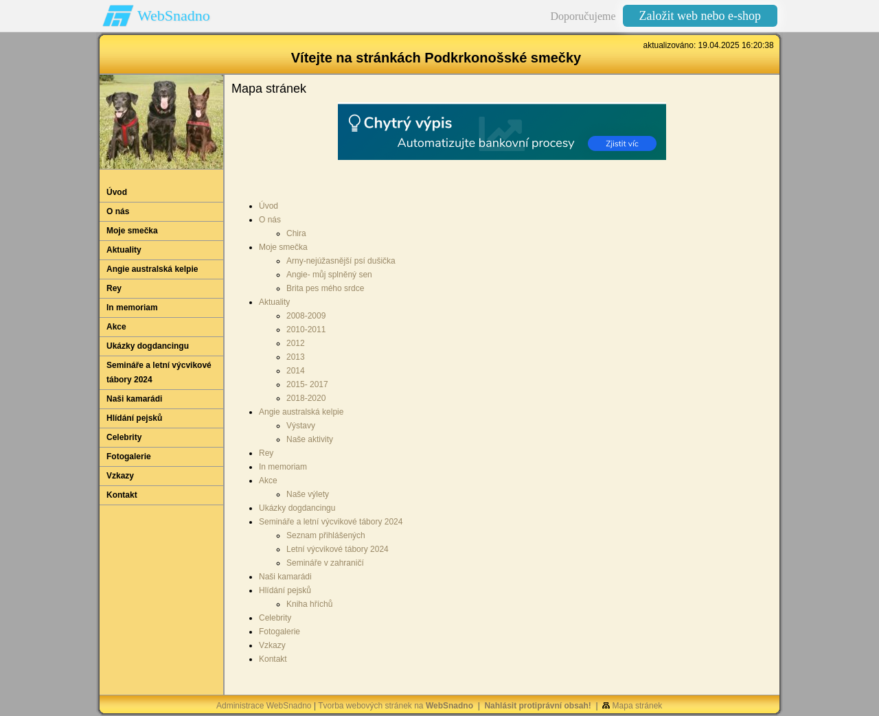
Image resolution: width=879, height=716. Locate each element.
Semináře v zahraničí (325, 563)
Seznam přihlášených (325, 535)
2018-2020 (306, 398)
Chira (296, 233)
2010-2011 (306, 329)
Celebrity (275, 618)
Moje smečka (283, 247)
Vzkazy (272, 645)
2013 (295, 357)
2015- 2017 (307, 384)
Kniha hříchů (309, 604)
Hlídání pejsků (285, 590)
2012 (295, 343)
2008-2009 (306, 316)
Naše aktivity (309, 439)
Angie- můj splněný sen (329, 274)
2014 (295, 371)
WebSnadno (173, 15)
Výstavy (300, 425)
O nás (270, 219)
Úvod (268, 206)
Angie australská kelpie (301, 412)
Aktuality (274, 302)
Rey (266, 453)
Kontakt (273, 659)
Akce (268, 480)
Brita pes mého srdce (325, 288)
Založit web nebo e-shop (700, 16)
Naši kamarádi (285, 576)
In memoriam (283, 467)
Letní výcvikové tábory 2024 (337, 549)
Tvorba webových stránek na (395, 706)
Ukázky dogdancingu (297, 508)
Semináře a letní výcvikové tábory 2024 (330, 522)
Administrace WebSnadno (264, 706)
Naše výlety (307, 494)
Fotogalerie (279, 631)
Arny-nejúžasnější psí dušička (341, 261)
